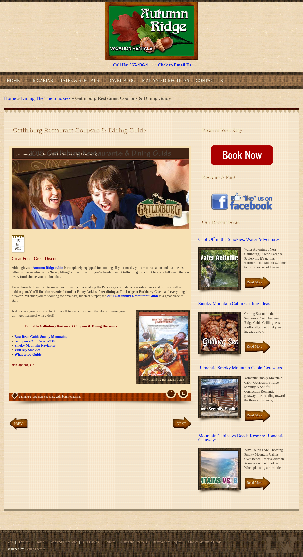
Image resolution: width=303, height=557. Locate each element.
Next (181, 424)
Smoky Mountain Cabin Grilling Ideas (234, 303)
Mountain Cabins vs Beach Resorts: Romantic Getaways (241, 437)
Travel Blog (121, 80)
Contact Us (209, 80)
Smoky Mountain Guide (204, 542)
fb (171, 393)
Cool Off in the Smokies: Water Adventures (239, 239)
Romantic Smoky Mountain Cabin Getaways (240, 367)
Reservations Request (167, 542)
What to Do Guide (27, 354)
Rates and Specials (134, 542)
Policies (109, 542)
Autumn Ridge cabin (48, 268)
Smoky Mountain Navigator (35, 345)
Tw (183, 393)
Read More (254, 282)
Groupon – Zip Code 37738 (34, 341)
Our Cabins (39, 80)
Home (13, 80)
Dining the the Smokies (45, 98)
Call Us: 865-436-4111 (133, 65)
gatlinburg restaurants (68, 396)
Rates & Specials (79, 80)
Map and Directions (165, 80)
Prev (18, 424)
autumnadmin (27, 154)
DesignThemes (35, 549)
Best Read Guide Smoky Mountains (40, 337)
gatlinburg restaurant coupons (36, 396)
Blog (10, 542)
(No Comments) (85, 154)
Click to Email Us (174, 65)
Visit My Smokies (27, 350)
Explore (24, 542)
